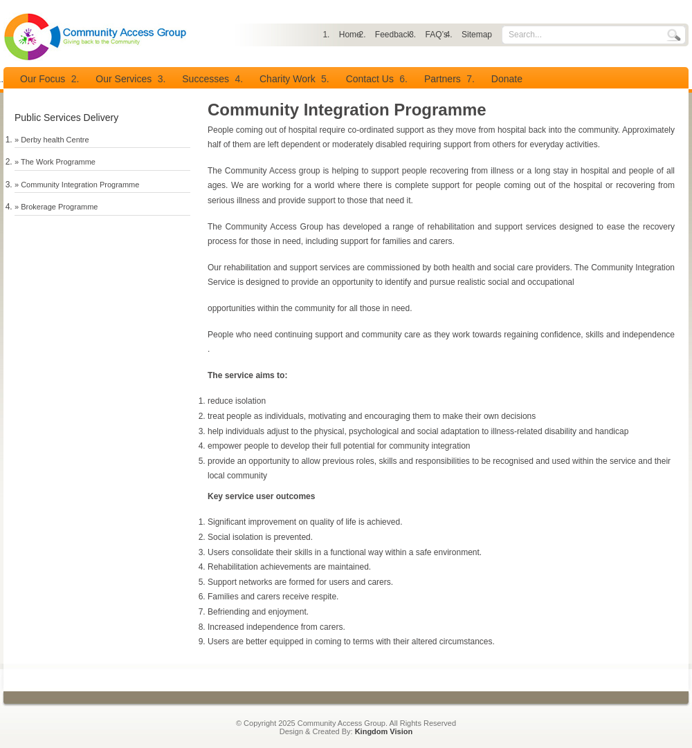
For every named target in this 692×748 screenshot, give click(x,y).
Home (350, 34)
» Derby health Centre (52, 139)
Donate (506, 78)
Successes (205, 78)
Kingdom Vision (384, 731)
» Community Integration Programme (77, 184)
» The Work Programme (55, 162)
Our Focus (42, 78)
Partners (442, 78)
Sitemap (477, 34)
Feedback (393, 34)
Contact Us (370, 78)
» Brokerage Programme (56, 207)
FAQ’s (437, 34)
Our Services (123, 78)
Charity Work (288, 78)
